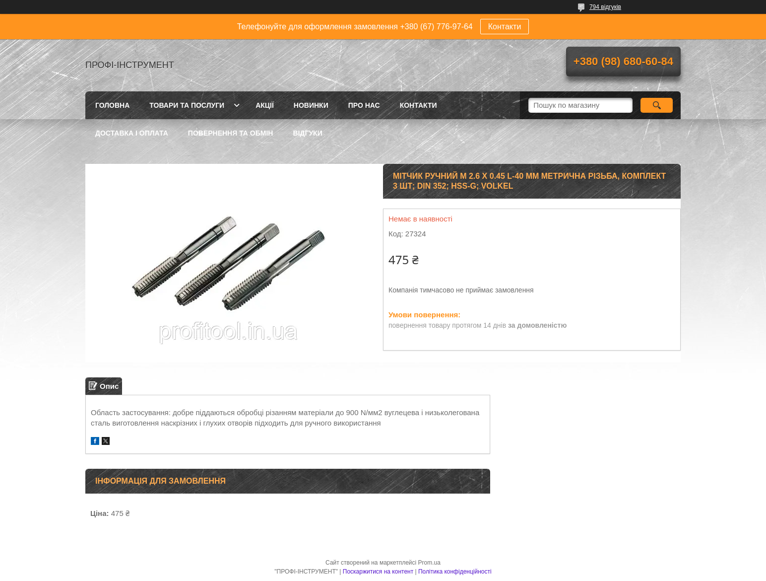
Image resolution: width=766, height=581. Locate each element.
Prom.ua (429, 562)
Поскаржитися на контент (378, 571)
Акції (264, 105)
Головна (112, 105)
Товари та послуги (186, 105)
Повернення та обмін (230, 133)
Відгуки (307, 133)
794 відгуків (605, 6)
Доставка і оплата (131, 133)
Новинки (311, 105)
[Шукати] (656, 105)
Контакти (504, 26)
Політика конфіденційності (455, 571)
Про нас (364, 105)
